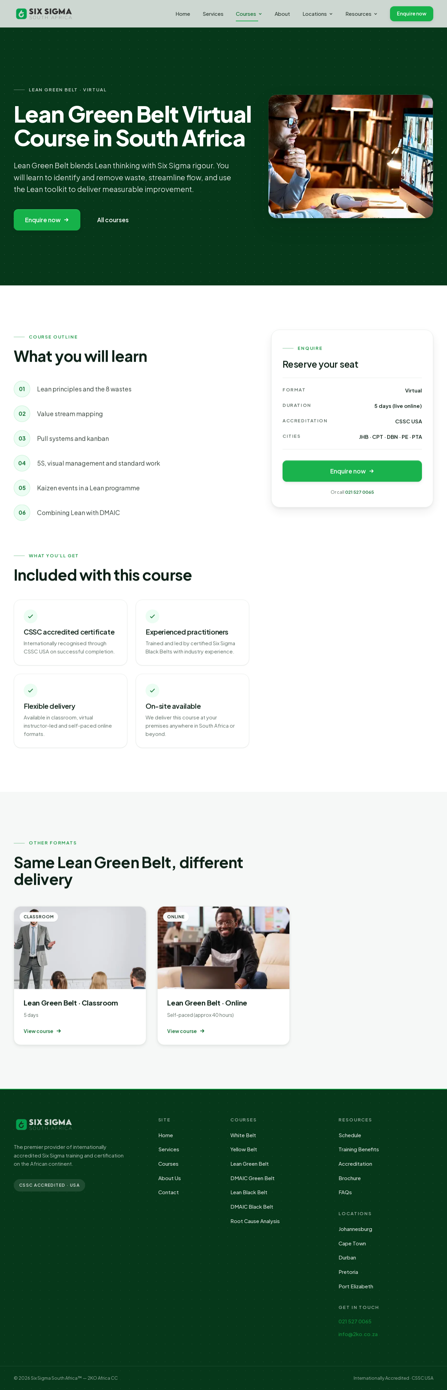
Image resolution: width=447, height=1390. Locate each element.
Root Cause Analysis (255, 1221)
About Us (169, 1178)
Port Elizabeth (356, 1286)
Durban (347, 1257)
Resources (361, 13)
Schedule (350, 1135)
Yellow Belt (243, 1149)
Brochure (350, 1178)
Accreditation (355, 1163)
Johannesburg (355, 1228)
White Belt (243, 1135)
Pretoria (348, 1271)
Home (182, 13)
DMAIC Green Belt (252, 1178)
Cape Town (352, 1243)
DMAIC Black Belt (251, 1206)
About (282, 13)
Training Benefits (359, 1149)
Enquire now (411, 13)
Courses (249, 15)
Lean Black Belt (248, 1192)
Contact (168, 1192)
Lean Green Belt (249, 1163)
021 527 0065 (359, 493)
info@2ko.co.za (358, 1334)
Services (213, 13)
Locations (317, 13)
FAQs (345, 1192)
